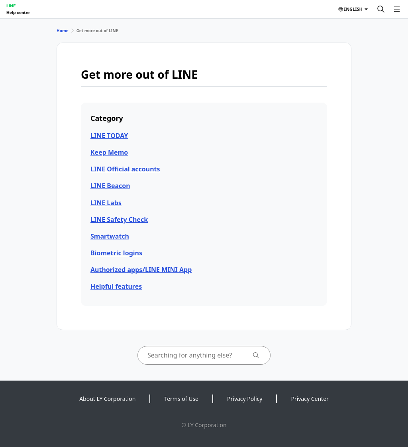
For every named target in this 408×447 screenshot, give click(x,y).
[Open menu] (397, 9)
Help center (18, 12)
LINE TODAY (109, 135)
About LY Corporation (107, 398)
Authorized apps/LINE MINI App (141, 269)
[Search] (381, 9)
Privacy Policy (244, 398)
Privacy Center (309, 398)
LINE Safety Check (119, 219)
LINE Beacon (110, 185)
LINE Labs (106, 202)
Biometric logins (116, 253)
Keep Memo (109, 152)
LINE (11, 5)
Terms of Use (181, 398)
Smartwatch (109, 236)
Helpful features (116, 286)
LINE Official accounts (125, 169)
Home (63, 30)
